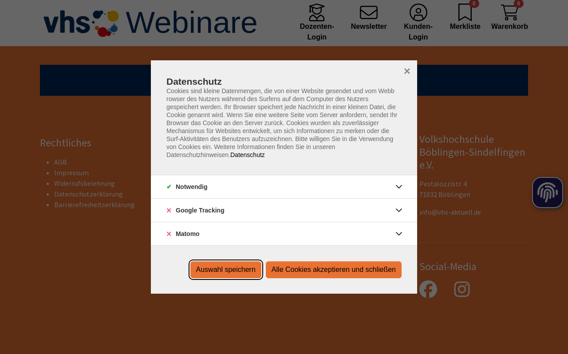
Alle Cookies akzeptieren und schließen (334, 269)
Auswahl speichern (226, 269)
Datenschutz (247, 154)
